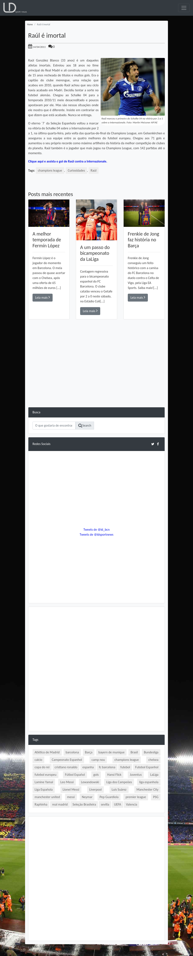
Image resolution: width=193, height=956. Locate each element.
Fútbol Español (75, 775)
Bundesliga (151, 752)
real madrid (60, 804)
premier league (135, 797)
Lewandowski (90, 782)
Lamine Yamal (44, 782)
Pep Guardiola (109, 797)
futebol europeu (45, 775)
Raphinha (41, 804)
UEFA (117, 804)
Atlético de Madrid (47, 752)
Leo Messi (67, 782)
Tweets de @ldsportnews (96, 534)
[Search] (54, 425)
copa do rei (42, 767)
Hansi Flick (114, 775)
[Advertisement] (96, 378)
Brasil (134, 752)
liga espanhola (148, 782)
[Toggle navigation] (184, 8)
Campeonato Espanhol (67, 760)
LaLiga (154, 775)
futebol (125, 767)
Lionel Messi (71, 789)
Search (84, 425)
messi (71, 797)
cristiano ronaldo (66, 767)
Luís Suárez (119, 789)
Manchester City (147, 789)
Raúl (94, 170)
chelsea (153, 760)
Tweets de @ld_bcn (96, 530)
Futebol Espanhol (146, 767)
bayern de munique (111, 752)
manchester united (47, 797)
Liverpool (95, 789)
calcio (38, 760)
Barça (88, 752)
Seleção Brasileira (84, 804)
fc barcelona (107, 767)
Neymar (87, 797)
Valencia (131, 804)
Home (30, 24)
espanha (88, 767)
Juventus (136, 775)
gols (96, 775)
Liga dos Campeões (119, 782)
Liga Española (44, 789)
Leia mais (42, 297)
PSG (155, 797)
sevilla (105, 804)
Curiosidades (76, 170)
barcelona (72, 752)
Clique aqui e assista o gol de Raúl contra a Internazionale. (68, 161)
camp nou (98, 760)
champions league (50, 170)
